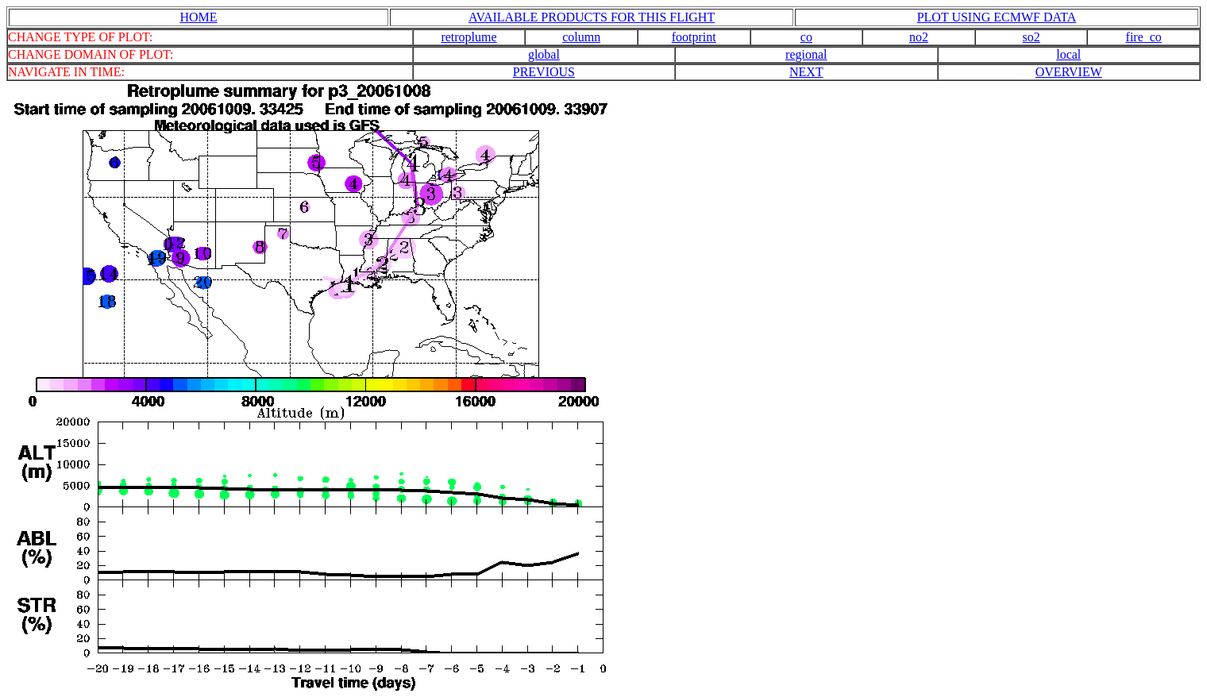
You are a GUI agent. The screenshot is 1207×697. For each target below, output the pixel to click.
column (581, 37)
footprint (694, 37)
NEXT (806, 72)
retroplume (468, 37)
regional (806, 54)
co (806, 37)
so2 (1031, 37)
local (1068, 54)
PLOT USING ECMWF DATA (997, 17)
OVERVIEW (1068, 72)
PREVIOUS (544, 72)
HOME (198, 17)
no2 (918, 37)
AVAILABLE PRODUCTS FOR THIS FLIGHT (592, 17)
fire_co (1144, 37)
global (544, 54)
